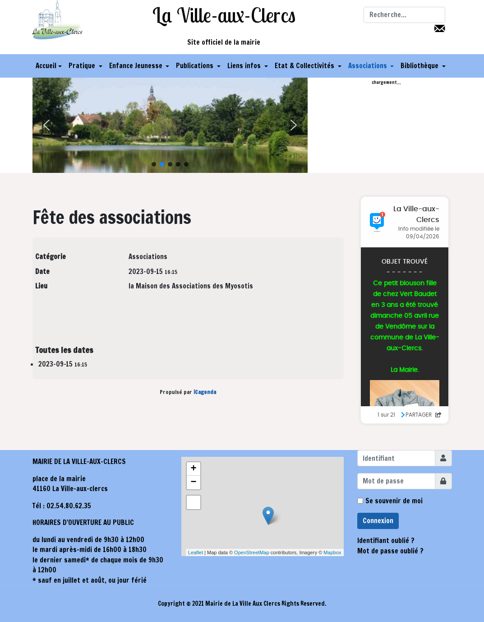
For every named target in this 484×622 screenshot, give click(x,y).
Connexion (378, 520)
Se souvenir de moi (394, 501)
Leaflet (195, 552)
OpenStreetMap (251, 552)
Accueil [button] (49, 65)
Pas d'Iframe (404, 310)
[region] (170, 125)
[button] (85, 65)
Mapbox (332, 552)
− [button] (193, 482)
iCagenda (205, 392)
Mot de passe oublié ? (390, 551)
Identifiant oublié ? (386, 540)
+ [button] (193, 469)
